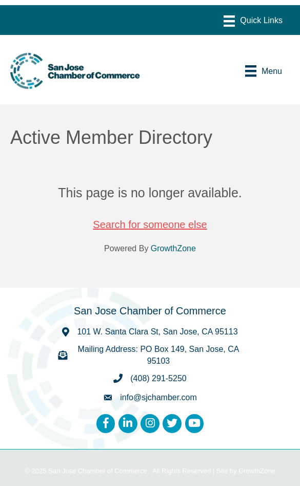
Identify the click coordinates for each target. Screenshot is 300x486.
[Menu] (253, 21)
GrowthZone (173, 248)
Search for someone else (150, 224)
